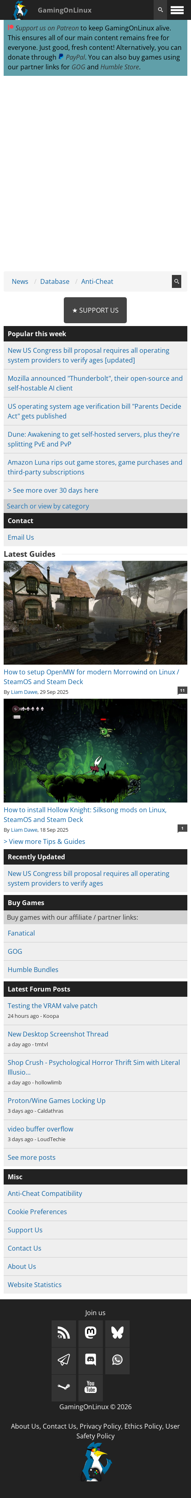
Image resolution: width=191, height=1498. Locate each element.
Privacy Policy (100, 1426)
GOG (78, 66)
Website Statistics (35, 1284)
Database (54, 281)
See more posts (32, 1157)
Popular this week (37, 333)
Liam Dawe (24, 691)
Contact (20, 520)
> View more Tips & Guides (44, 841)
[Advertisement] (95, 174)
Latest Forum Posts (39, 989)
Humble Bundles (33, 969)
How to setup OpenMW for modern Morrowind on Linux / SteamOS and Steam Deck (95, 672)
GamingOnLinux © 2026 (95, 1406)
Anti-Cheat (97, 281)
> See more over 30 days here (53, 490)
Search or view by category (48, 506)
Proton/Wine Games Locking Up (57, 1100)
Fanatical (21, 933)
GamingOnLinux (64, 10)
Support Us (25, 1229)
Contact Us (24, 1248)
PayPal (71, 57)
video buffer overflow (40, 1129)
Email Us (21, 537)
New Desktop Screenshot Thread (58, 1034)
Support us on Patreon (43, 28)
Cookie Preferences (37, 1211)
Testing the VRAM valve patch (53, 1005)
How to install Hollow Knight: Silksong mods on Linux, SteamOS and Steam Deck (95, 810)
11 (182, 690)
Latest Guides (29, 554)
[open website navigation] (177, 10)
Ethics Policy (143, 1426)
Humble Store (119, 66)
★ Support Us (95, 310)
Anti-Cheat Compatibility (45, 1193)
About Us (22, 1266)
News (20, 281)
